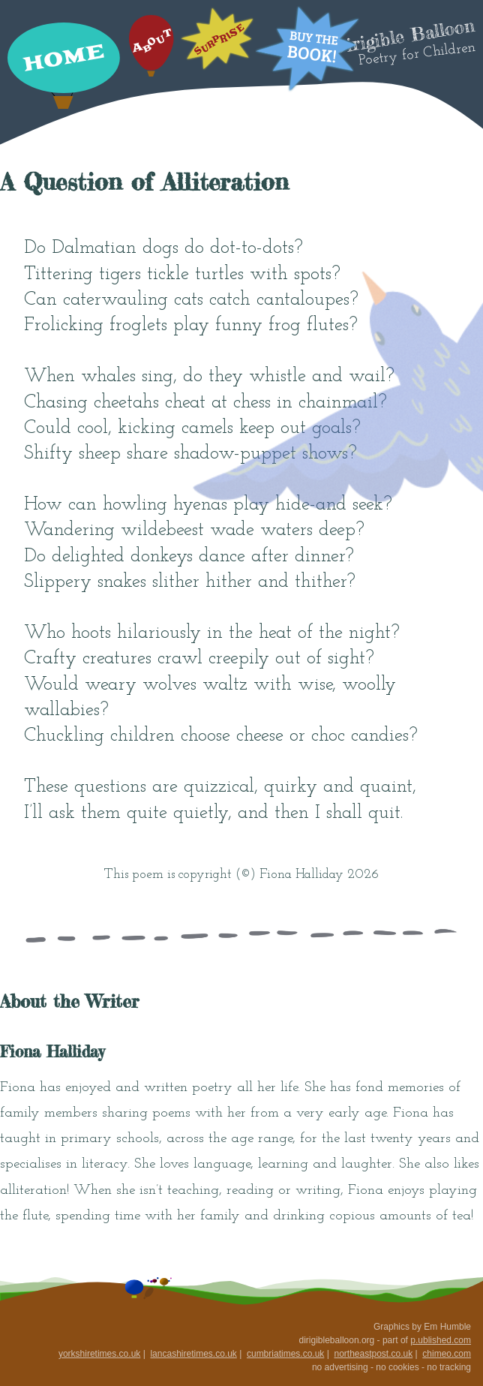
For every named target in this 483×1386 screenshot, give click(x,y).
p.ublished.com (440, 1340)
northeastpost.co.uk (373, 1353)
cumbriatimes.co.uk (285, 1353)
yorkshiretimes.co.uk (99, 1353)
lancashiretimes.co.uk (193, 1353)
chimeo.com (446, 1353)
